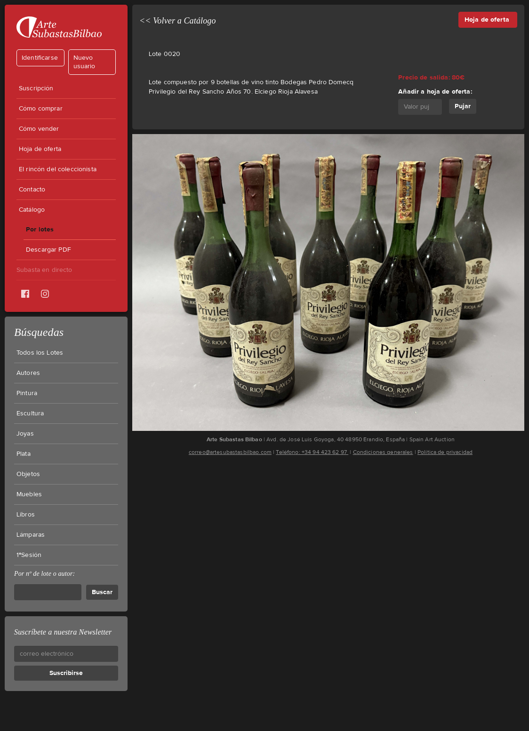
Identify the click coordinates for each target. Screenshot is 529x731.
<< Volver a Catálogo (177, 20)
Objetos (28, 474)
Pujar (463, 106)
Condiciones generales (383, 452)
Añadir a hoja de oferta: (435, 91)
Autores (28, 373)
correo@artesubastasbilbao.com (230, 452)
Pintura (26, 393)
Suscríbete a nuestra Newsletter (63, 632)
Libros (25, 514)
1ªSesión (28, 555)
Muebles (29, 494)
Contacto (32, 189)
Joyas (25, 433)
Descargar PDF (48, 250)
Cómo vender (39, 129)
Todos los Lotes (39, 353)
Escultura (30, 413)
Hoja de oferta (40, 149)
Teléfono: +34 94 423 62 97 (312, 452)
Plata (23, 454)
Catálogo (32, 210)
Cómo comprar (41, 108)
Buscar (102, 592)
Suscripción (36, 88)
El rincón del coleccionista (57, 169)
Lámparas (30, 535)
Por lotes (40, 229)
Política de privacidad (445, 452)
